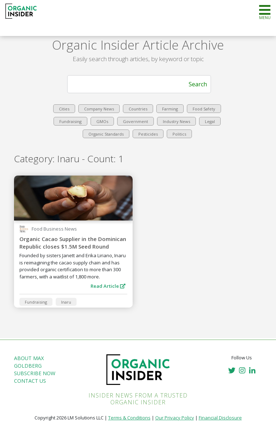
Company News (99, 109)
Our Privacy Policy (174, 417)
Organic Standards (106, 134)
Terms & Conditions (129, 417)
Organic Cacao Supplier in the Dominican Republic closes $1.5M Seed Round (72, 242)
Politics (179, 134)
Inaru (66, 302)
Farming (170, 109)
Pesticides (148, 134)
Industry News (176, 121)
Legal (210, 121)
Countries (138, 109)
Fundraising (70, 121)
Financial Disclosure (220, 417)
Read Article (108, 286)
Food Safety (204, 109)
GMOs (102, 121)
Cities (64, 109)
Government (135, 121)
